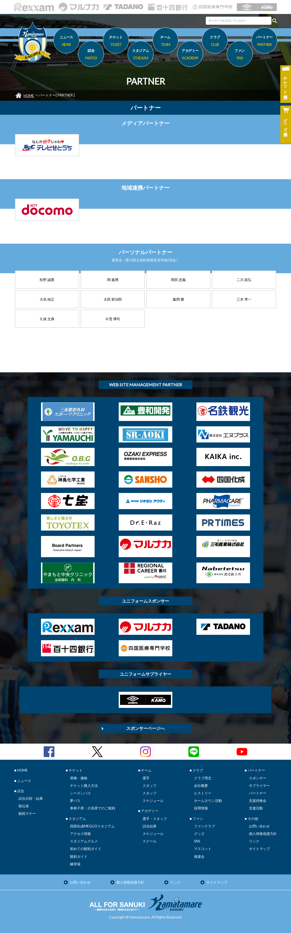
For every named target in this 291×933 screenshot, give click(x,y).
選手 (146, 778)
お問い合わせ (259, 826)
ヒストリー (202, 793)
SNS (197, 841)
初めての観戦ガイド (85, 848)
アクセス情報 (80, 833)
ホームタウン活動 (208, 800)
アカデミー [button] (190, 55)
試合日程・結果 (30, 798)
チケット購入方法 (84, 785)
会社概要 (201, 785)
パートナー (257, 793)
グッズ (199, 833)
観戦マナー (27, 813)
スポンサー (257, 778)
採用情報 (201, 808)
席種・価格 (78, 778)
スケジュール (153, 800)
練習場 (75, 864)
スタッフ (149, 785)
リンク (254, 841)
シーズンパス (80, 793)
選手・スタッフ (155, 818)
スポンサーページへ (145, 728)
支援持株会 (257, 800)
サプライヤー (259, 785)
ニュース (66, 41)
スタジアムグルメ (84, 841)
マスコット (202, 848)
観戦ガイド (78, 856)
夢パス (75, 800)
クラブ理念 (202, 778)
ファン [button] (240, 55)
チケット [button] (116, 41)
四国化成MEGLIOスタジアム (92, 826)
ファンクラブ (204, 826)
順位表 (23, 806)
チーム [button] (165, 41)
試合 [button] (91, 55)
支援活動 (256, 808)
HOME (29, 95)
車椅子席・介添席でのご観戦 (92, 808)
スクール (149, 841)
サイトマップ (259, 848)
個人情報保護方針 (263, 833)
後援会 (199, 856)
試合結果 (149, 826)
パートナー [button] (264, 41)
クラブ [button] (215, 41)
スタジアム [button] (140, 55)
